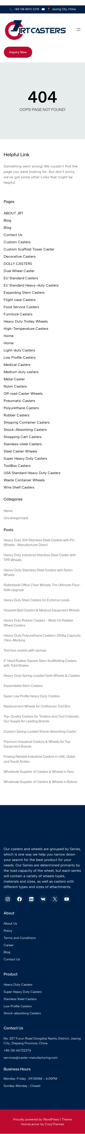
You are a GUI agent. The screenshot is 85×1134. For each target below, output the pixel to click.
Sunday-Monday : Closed (22, 1086)
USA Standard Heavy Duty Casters (32, 473)
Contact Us (13, 235)
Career (9, 945)
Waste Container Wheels (24, 480)
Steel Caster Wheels (20, 451)
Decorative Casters (20, 256)
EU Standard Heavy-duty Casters (31, 285)
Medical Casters (17, 365)
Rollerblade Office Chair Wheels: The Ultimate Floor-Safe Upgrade (42, 587)
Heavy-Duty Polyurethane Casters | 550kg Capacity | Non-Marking (42, 638)
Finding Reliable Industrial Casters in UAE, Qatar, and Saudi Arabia (40, 759)
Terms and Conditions (20, 938)
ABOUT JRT (13, 213)
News (8, 511)
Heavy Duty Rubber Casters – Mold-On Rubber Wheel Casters (39, 623)
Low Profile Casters (20, 357)
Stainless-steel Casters (23, 444)
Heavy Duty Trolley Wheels (26, 321)
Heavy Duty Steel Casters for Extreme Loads (37, 600)
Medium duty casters (21, 372)
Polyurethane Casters (21, 408)
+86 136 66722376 (17, 1051)
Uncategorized (16, 518)
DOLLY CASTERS (18, 264)
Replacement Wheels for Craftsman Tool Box (37, 706)
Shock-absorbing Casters (22, 1014)
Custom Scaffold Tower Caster (29, 249)
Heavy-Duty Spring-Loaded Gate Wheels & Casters (42, 676)
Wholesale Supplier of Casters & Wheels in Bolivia (41, 782)
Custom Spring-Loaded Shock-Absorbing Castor (40, 732)
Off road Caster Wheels (23, 393)
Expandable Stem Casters (23, 686)
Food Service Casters (21, 307)
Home (9, 336)
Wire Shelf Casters (19, 487)
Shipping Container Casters (27, 422)
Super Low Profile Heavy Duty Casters (32, 696)
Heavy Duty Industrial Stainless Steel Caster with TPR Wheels (40, 557)
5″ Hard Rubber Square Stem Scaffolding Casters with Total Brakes (40, 663)
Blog (7, 220)
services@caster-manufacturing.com (31, 1058)
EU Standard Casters (21, 278)
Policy (8, 931)
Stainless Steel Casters (20, 999)
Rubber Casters (16, 415)
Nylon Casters (15, 386)
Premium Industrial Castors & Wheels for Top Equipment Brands (37, 744)
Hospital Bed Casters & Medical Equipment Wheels (42, 610)
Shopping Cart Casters (22, 437)
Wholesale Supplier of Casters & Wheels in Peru (39, 772)
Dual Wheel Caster (19, 271)
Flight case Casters (20, 300)
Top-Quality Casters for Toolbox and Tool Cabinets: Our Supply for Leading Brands (42, 719)
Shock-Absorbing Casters (25, 429)
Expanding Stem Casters (24, 292)
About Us (10, 924)
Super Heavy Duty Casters (25, 458)
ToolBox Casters (17, 466)
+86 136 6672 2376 (24, 9)
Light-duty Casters (19, 350)
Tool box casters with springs (25, 650)
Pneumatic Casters (19, 401)
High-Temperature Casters (26, 328)
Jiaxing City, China (61, 9)
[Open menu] (78, 29)
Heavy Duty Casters (18, 985)
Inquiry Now (18, 52)
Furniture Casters (18, 314)
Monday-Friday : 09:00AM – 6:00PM (30, 1079)
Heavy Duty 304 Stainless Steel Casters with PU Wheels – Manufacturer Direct (39, 542)
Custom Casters (17, 242)
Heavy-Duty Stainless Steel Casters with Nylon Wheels (38, 572)
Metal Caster (14, 379)
